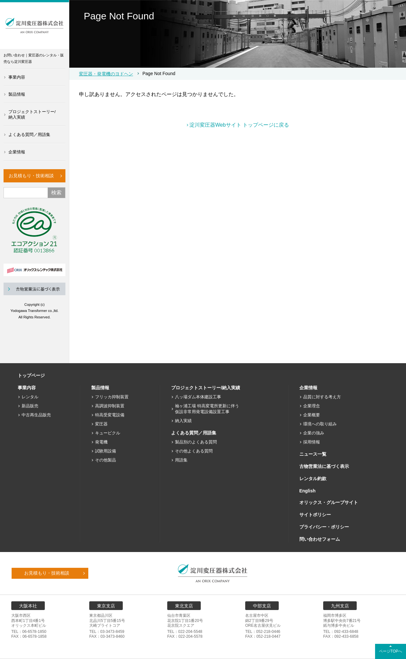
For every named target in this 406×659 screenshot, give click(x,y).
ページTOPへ (390, 651)
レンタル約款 (312, 478)
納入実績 (183, 420)
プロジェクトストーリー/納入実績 (32, 114)
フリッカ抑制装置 (112, 396)
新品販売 (30, 405)
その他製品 (105, 460)
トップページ (31, 375)
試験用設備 (105, 451)
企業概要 (311, 414)
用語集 (181, 460)
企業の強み (313, 433)
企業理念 (311, 405)
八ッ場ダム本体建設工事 (198, 396)
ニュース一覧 (312, 454)
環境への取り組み (320, 424)
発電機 (101, 442)
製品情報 (16, 94)
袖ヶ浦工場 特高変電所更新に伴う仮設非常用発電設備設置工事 (207, 408)
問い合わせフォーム (319, 539)
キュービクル (107, 433)
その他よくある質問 (194, 451)
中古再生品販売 (36, 414)
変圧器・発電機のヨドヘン (106, 73)
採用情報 (311, 442)
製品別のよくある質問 (196, 442)
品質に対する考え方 (322, 396)
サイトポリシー (315, 514)
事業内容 (16, 77)
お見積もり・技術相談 (31, 175)
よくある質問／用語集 (29, 134)
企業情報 (16, 152)
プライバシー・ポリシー (324, 526)
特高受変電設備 (109, 414)
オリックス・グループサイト (328, 502)
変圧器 (101, 424)
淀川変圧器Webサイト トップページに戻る (239, 125)
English (307, 490)
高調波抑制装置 (109, 405)
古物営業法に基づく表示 (324, 466)
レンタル (30, 396)
